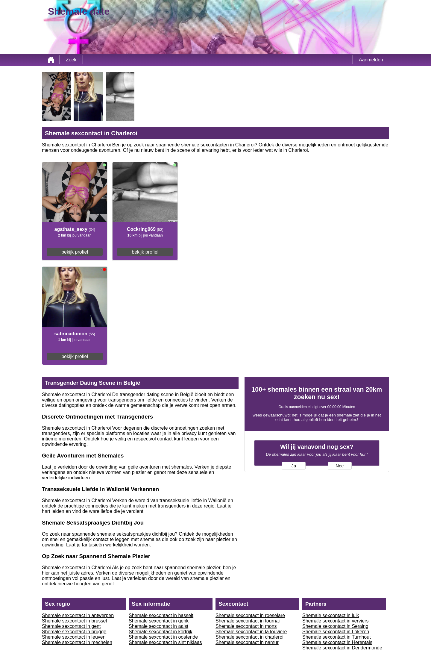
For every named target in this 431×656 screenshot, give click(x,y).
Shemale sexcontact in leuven (74, 637)
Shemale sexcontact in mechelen (77, 642)
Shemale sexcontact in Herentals (337, 642)
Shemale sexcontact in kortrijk (160, 631)
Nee (340, 465)
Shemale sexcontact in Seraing (335, 626)
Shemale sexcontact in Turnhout (336, 637)
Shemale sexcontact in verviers (335, 620)
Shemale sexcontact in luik (330, 615)
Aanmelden (371, 59)
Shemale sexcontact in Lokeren (335, 631)
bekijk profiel (74, 251)
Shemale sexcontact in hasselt (161, 615)
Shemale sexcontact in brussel (74, 620)
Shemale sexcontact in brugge (74, 631)
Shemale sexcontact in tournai (248, 620)
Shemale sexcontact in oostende (163, 637)
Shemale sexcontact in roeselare (250, 615)
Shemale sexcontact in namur (247, 642)
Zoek (71, 59)
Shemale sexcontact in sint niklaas (165, 642)
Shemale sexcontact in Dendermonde (342, 647)
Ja (294, 465)
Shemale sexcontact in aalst (158, 626)
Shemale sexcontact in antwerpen (78, 615)
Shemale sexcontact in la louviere (251, 631)
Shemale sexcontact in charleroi (249, 637)
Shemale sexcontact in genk (159, 620)
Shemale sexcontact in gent (71, 626)
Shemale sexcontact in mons (246, 626)
